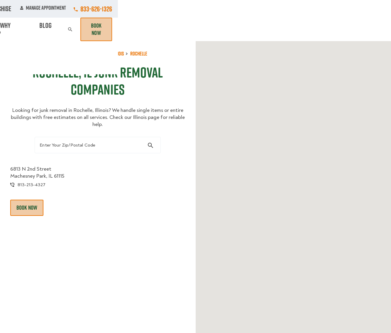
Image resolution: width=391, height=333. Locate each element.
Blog (324, 29)
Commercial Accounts (148, 9)
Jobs (108, 9)
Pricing (272, 29)
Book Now (368, 29)
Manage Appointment (316, 9)
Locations (194, 9)
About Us (226, 9)
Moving (105, 29)
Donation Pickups (185, 29)
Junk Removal (138, 29)
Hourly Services (234, 29)
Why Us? (300, 29)
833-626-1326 (369, 9)
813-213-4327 (45, 199)
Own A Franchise (265, 9)
